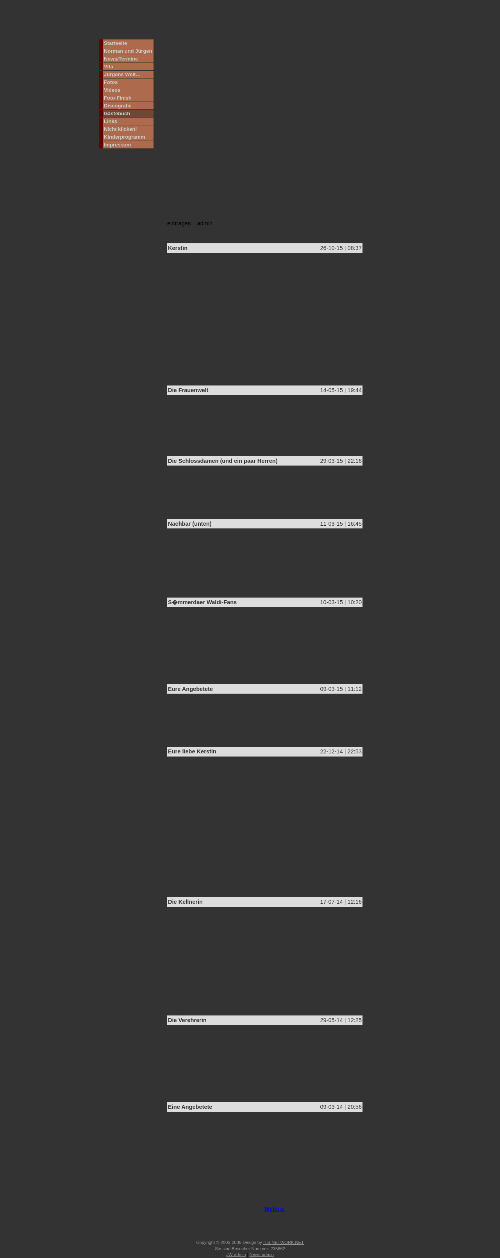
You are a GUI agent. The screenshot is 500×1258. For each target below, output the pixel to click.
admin (205, 223)
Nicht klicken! (120, 129)
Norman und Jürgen (128, 51)
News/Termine (121, 59)
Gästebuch (117, 113)
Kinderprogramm (124, 137)
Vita (108, 67)
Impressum (117, 145)
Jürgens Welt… (122, 74)
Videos (112, 90)
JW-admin (236, 1254)
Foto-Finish (118, 98)
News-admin (262, 1254)
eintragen (179, 223)
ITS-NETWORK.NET (283, 1242)
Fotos (111, 82)
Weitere (274, 1209)
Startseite (115, 43)
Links (110, 121)
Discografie (118, 106)
